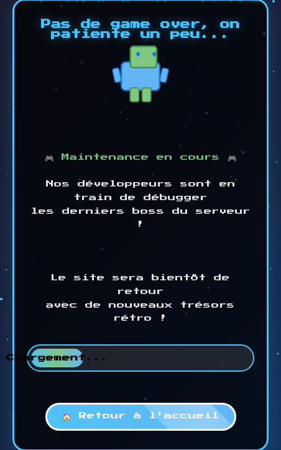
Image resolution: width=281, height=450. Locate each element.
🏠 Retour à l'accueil (140, 416)
